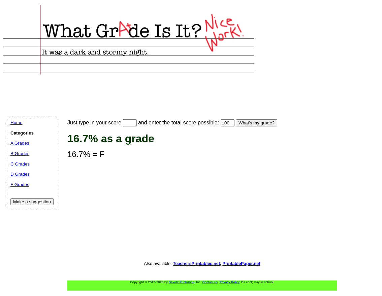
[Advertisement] (129, 88)
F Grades (19, 184)
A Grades (19, 143)
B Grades (19, 153)
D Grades (20, 174)
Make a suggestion (32, 201)
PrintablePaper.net (241, 263)
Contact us (210, 282)
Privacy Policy (230, 282)
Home (16, 122)
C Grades (20, 164)
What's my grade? (256, 122)
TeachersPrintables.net (196, 263)
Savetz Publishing (181, 282)
